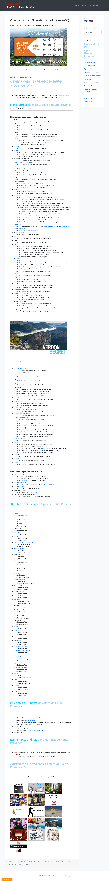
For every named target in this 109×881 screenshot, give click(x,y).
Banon (16, 518)
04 (70, 861)
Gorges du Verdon (19, 474)
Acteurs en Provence (90, 62)
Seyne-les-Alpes (19, 663)
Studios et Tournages (91, 95)
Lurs (15, 236)
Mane (15, 244)
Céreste (16, 150)
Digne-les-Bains (19, 548)
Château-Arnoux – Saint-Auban (24, 542)
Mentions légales (98, 5)
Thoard (16, 679)
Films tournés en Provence (92, 76)
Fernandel (44, 197)
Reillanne (17, 401)
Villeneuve (17, 692)
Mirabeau (17, 277)
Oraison (16, 614)
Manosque (17, 259)
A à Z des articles (86, 5)
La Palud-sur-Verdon (20, 369)
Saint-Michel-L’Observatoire (23, 422)
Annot (16, 514)
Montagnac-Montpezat (21, 289)
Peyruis (16, 383)
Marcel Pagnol (64, 226)
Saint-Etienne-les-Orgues (22, 651)
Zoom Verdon (88, 102)
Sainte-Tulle (17, 657)
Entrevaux (17, 189)
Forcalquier (17, 195)
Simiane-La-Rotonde (20, 667)
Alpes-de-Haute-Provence (47, 718)
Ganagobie (17, 224)
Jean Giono (34, 197)
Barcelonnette (18, 128)
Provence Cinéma (89, 86)
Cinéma (64, 861)
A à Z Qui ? (22, 861)
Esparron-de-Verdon (20, 567)
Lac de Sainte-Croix (20, 482)
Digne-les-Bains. (19, 181)
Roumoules (17, 640)
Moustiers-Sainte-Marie (21, 293)
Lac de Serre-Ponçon (20, 486)
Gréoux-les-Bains (19, 228)
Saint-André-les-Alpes (21, 647)
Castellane (17, 146)
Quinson (16, 626)
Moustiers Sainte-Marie (21, 610)
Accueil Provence (20, 77)
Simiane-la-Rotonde (20, 438)
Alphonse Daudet (49, 226)
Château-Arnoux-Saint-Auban (23, 163)
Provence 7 (12, 4)
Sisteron (16, 442)
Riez (15, 636)
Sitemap (67, 876)
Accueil (77, 5)
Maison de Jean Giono (91, 82)
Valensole (17, 458)
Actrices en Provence (90, 65)
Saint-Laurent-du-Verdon (22, 414)
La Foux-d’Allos (18, 585)
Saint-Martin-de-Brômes (21, 418)
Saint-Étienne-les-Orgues (22, 407)
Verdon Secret (88, 98)
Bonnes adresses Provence (52, 861)
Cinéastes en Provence (91, 72)
